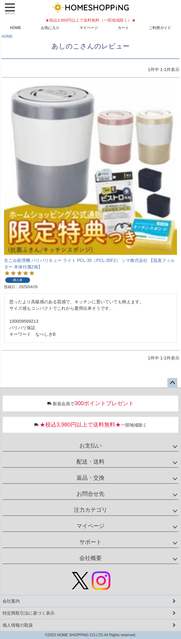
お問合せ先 (90, 494)
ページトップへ (172, 383)
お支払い (90, 446)
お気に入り (50, 28)
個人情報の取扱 (17, 625)
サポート (90, 542)
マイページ (88, 28)
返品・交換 (90, 478)
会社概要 (90, 558)
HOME (15, 28)
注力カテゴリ (90, 510)
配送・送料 (90, 462)
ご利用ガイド (160, 28)
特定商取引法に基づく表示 (28, 613)
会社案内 (11, 601)
